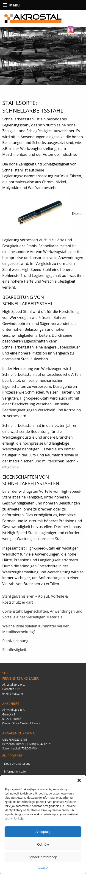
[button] (79, 780)
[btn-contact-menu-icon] (5, 5)
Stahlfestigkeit (14, 649)
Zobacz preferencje (43, 857)
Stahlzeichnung (15, 640)
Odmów (43, 844)
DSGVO (43, 868)
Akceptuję (43, 832)
